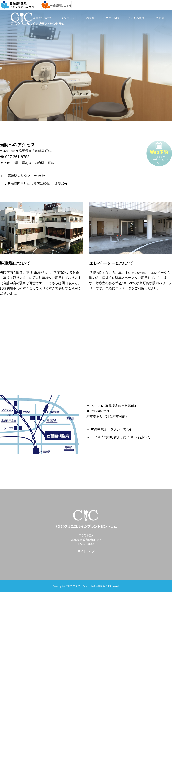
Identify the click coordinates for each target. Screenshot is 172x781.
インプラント (69, 18)
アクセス (158, 18)
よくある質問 (136, 18)
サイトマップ (86, 551)
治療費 (90, 18)
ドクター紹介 (111, 18)
